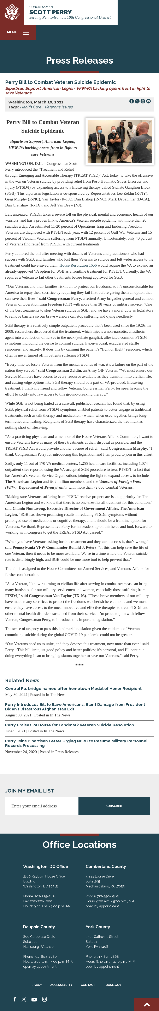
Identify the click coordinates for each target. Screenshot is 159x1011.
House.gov (112, 985)
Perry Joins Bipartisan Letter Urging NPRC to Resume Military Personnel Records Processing (76, 743)
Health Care (30, 107)
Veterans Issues (58, 107)
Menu (19, 34)
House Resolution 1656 (78, 265)
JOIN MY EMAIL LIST (29, 791)
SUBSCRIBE (114, 806)
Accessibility (61, 985)
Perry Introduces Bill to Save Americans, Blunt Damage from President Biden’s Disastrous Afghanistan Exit (75, 706)
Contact (88, 985)
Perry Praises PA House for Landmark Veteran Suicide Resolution (69, 725)
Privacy (36, 985)
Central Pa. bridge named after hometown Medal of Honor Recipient (73, 688)
